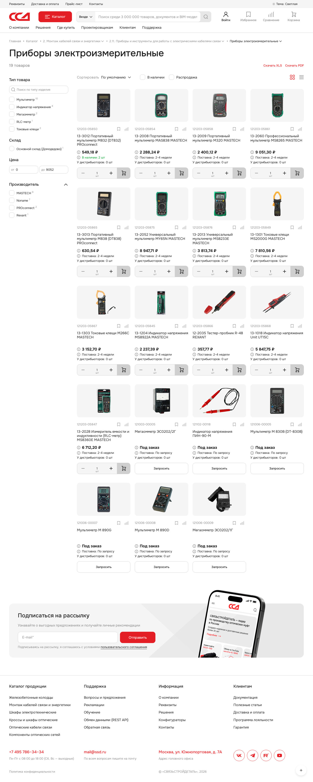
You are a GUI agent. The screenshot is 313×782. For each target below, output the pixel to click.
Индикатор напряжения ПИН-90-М (212, 433)
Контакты (96, 4)
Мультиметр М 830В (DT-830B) (276, 431)
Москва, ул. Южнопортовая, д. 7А (190, 752)
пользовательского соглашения (124, 647)
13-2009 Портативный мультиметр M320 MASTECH (216, 138)
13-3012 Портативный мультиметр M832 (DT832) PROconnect (99, 140)
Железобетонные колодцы (31, 697)
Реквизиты (17, 4)
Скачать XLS (272, 65)
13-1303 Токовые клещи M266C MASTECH (103, 335)
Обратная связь (97, 727)
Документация (245, 697)
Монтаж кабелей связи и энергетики (40, 705)
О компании (19, 27)
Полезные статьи (247, 705)
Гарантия (241, 727)
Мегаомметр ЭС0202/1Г (213, 530)
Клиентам (128, 27)
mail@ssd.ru (95, 752)
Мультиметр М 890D (152, 530)
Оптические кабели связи (30, 727)
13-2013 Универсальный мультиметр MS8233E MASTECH (213, 238)
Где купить (66, 27)
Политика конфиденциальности (32, 772)
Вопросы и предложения (105, 697)
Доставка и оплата (45, 4)
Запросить (161, 468)
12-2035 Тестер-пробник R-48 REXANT (218, 335)
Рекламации (94, 705)
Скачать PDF (294, 65)
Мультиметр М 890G (94, 530)
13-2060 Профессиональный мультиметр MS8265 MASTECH (276, 138)
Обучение (92, 712)
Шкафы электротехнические (32, 712)
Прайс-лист (74, 4)
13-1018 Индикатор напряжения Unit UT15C (276, 335)
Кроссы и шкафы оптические (33, 720)
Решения (43, 27)
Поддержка (151, 27)
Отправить (138, 637)
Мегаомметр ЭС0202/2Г (155, 431)
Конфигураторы (172, 720)
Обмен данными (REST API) (106, 720)
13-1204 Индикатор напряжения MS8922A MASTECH (161, 335)
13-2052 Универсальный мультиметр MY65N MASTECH (160, 236)
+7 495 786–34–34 (26, 752)
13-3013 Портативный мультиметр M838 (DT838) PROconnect (99, 238)
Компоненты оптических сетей (34, 734)
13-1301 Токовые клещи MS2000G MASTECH (269, 236)
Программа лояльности (253, 720)
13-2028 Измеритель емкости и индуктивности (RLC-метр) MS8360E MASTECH (103, 435)
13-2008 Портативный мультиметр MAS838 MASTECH (161, 138)
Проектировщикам (97, 27)
